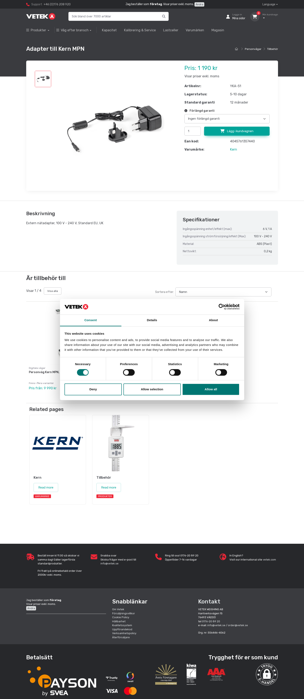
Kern (233, 149)
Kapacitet (109, 30)
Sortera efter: (164, 292)
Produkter (36, 30)
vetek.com (269, 557)
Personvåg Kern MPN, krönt (48, 372)
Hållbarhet (118, 618)
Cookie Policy (120, 615)
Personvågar (253, 49)
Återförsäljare (121, 634)
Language (268, 4)
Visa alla (52, 291)
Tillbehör (272, 49)
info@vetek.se (110, 561)
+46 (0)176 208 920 (57, 4)
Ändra (199, 4)
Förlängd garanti (199, 111)
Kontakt (209, 599)
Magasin (217, 30)
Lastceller (170, 30)
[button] (267, 672)
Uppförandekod (122, 626)
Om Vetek (118, 607)
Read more (45, 485)
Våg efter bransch (72, 30)
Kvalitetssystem (122, 623)
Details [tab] (152, 320)
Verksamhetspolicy (124, 631)
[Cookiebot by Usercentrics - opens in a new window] (222, 307)
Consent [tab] (90, 320)
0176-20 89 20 (211, 618)
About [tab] (213, 320)
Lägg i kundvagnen (236, 131)
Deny (93, 389)
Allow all (211, 389)
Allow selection (152, 389)
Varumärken (195, 30)
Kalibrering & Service (140, 30)
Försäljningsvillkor (123, 610)
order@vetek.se (238, 623)
